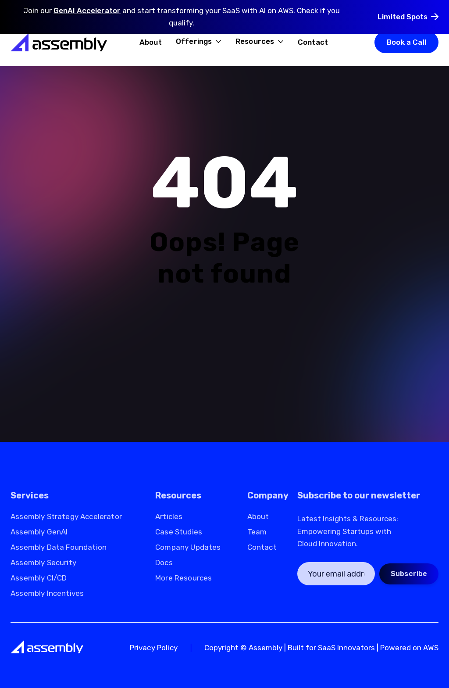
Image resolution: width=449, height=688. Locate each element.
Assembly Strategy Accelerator (66, 516)
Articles (168, 516)
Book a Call (406, 42)
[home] (59, 42)
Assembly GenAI (39, 532)
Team (257, 532)
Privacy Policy (154, 648)
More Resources (183, 578)
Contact (313, 42)
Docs (164, 563)
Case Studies (178, 532)
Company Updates (188, 547)
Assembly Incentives (47, 593)
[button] (198, 42)
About (150, 42)
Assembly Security (43, 563)
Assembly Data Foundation (59, 547)
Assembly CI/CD (39, 578)
